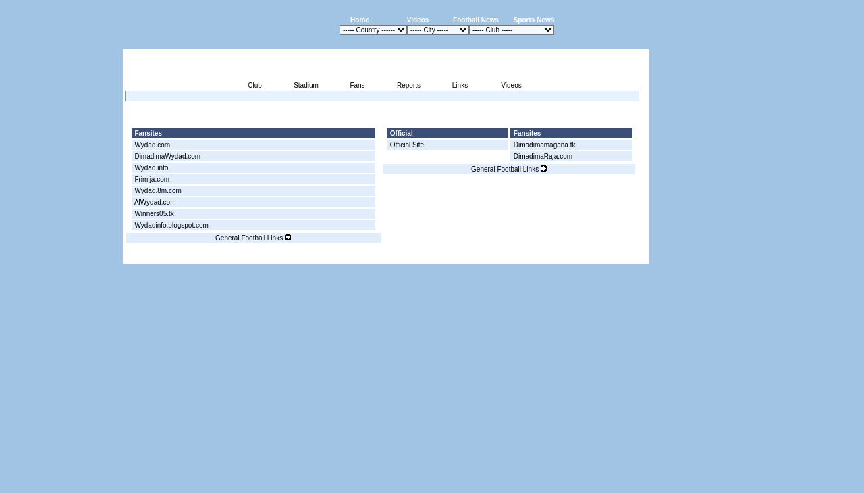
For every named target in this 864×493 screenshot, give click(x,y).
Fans (357, 85)
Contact (626, 256)
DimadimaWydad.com (167, 156)
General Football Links (253, 238)
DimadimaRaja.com (543, 156)
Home (359, 20)
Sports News (534, 20)
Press (522, 256)
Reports (409, 85)
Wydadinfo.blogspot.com (171, 225)
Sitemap (592, 256)
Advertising (487, 256)
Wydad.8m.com (157, 190)
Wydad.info (151, 168)
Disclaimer (556, 256)
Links (460, 85)
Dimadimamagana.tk (545, 145)
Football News (476, 20)
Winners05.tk (153, 213)
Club (255, 85)
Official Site (407, 145)
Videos (418, 20)
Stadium (306, 85)
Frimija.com (151, 179)
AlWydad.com (155, 202)
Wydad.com (152, 145)
